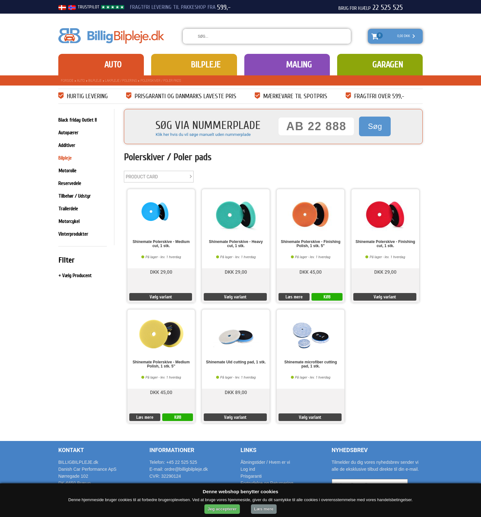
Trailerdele (68, 209)
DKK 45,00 (310, 271)
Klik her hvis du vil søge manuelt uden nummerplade (203, 134)
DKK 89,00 (236, 392)
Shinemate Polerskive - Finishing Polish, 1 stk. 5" (310, 244)
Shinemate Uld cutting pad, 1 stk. (236, 362)
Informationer (172, 450)
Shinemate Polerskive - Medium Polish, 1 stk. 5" (161, 364)
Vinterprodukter (73, 234)
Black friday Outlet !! (77, 120)
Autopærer (68, 133)
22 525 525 (387, 7)
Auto (112, 65)
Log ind (247, 469)
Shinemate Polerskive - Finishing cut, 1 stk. (385, 244)
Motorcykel (69, 221)
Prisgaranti (251, 476)
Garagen (387, 65)
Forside (67, 80)
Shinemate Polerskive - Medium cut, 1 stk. (161, 244)
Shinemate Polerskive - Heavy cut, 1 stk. (236, 244)
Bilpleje (206, 65)
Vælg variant (161, 297)
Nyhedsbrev (350, 450)
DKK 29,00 (161, 271)
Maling (299, 65)
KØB (327, 297)
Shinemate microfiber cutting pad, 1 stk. (310, 364)
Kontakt (71, 450)
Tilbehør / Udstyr (74, 196)
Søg (375, 126)
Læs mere (294, 297)
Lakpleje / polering (121, 80)
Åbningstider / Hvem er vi (265, 462)
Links (248, 450)
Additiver (66, 145)
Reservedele (69, 183)
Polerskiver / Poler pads (160, 80)
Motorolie (67, 171)
